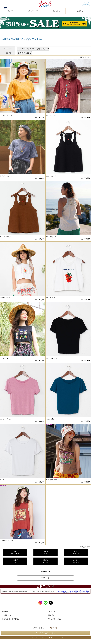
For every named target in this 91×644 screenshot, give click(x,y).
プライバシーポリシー (55, 619)
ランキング (56, 11)
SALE (79, 11)
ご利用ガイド (6, 615)
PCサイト (54, 628)
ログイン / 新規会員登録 (86, 3)
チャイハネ (45, 3)
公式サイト (51, 612)
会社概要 (5, 612)
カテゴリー (31, 11)
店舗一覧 (51, 615)
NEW (8, 11)
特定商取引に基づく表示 (10, 619)
